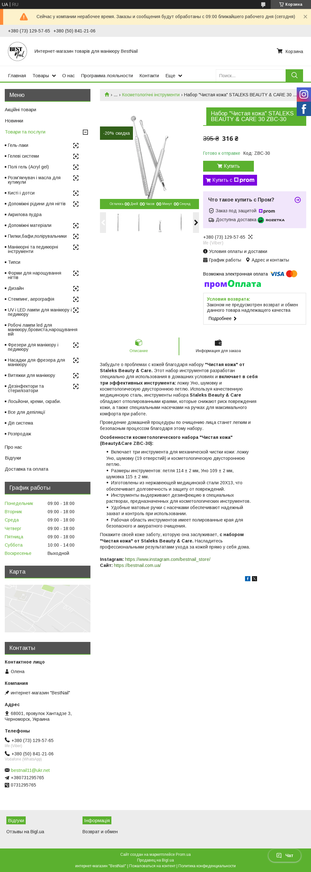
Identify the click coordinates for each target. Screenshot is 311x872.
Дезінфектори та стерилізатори (26, 388)
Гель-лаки (18, 145)
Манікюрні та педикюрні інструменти (33, 249)
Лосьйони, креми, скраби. (34, 401)
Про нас (13, 447)
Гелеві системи (23, 156)
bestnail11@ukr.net (30, 770)
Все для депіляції (26, 412)
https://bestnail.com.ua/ (137, 565)
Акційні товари (20, 109)
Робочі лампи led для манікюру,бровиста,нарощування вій (42, 330)
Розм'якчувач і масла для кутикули (34, 180)
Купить (232, 166)
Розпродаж (19, 433)
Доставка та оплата (26, 469)
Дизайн (16, 288)
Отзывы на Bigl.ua (25, 831)
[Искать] (294, 75)
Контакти (149, 75)
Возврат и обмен (100, 831)
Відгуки (13, 457)
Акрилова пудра (25, 214)
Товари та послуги (25, 131)
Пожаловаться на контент (152, 866)
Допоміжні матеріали (29, 225)
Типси (14, 262)
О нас (68, 75)
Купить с (233, 180)
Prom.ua (183, 854)
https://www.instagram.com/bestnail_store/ (167, 559)
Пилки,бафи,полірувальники (37, 236)
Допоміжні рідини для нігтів (37, 203)
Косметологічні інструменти (151, 94)
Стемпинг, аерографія (31, 299)
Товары (40, 75)
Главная (17, 75)
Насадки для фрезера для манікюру (36, 362)
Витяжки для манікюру (31, 375)
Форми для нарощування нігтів (34, 275)
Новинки (14, 120)
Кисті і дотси (21, 192)
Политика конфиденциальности (207, 866)
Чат (284, 855)
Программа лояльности (107, 75)
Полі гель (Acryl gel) (28, 166)
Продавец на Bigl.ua (155, 860)
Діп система (20, 423)
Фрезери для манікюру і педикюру (33, 347)
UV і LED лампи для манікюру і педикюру (40, 312)
